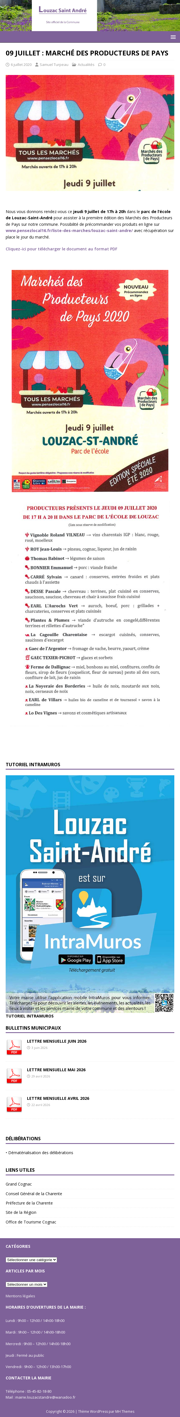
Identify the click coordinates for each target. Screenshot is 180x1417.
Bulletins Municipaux (33, 1028)
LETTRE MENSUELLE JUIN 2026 (56, 1041)
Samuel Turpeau (54, 64)
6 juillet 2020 (21, 64)
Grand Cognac (19, 1184)
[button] (172, 37)
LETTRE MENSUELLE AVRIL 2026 (58, 1098)
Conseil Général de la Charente (34, 1193)
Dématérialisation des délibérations (40, 1152)
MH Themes (124, 1411)
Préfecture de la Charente (29, 1203)
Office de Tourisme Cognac (31, 1222)
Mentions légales (20, 1295)
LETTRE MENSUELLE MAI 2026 (56, 1069)
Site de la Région (21, 1212)
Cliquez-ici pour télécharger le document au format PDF (61, 249)
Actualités (86, 64)
